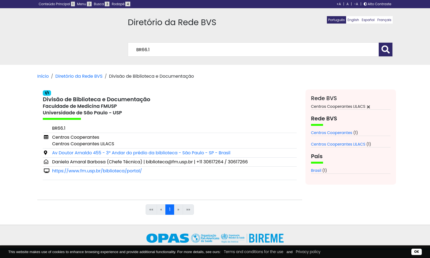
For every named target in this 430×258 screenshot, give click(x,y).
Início (43, 76)
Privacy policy (308, 251)
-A (356, 4)
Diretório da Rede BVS (79, 76)
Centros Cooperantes (331, 132)
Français (384, 20)
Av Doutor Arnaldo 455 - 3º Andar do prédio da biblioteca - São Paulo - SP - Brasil (141, 153)
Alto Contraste (377, 4)
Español (368, 20)
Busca (101, 4)
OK (416, 251)
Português (336, 20)
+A (338, 4)
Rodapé (121, 4)
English (353, 20)
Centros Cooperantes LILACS (338, 144)
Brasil (316, 170)
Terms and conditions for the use (253, 251)
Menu (84, 4)
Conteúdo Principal (57, 4)
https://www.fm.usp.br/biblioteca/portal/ (97, 171)
